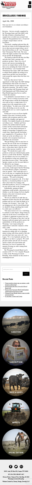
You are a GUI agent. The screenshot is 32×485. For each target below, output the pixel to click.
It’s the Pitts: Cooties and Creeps (13, 296)
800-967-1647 (20, 474)
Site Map (21, 477)
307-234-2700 (12, 474)
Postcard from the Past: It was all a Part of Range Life (16, 287)
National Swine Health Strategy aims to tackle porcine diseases (17, 294)
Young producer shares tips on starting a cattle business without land (17, 284)
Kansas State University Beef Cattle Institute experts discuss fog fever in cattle (17, 290)
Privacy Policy (7, 477)
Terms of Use (15, 477)
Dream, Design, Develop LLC (21, 481)
